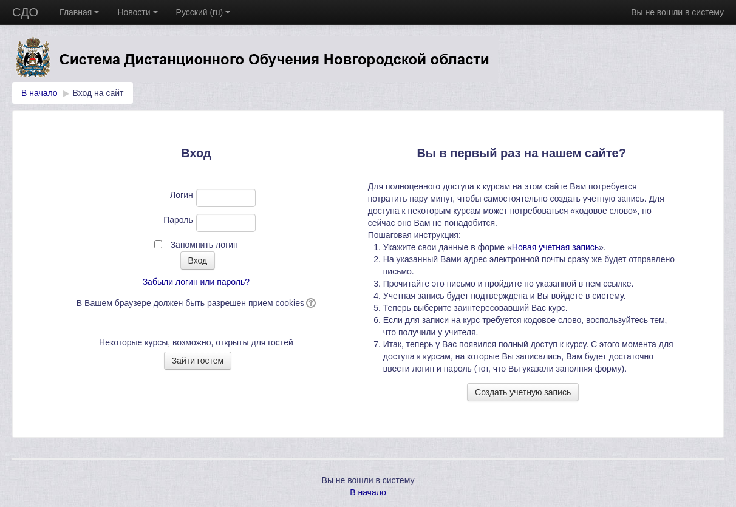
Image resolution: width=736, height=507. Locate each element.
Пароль (178, 220)
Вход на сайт (98, 93)
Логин (181, 195)
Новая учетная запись (555, 247)
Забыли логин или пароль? (196, 282)
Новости (137, 12)
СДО (25, 12)
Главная (79, 12)
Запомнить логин (204, 245)
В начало (39, 93)
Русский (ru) (203, 12)
